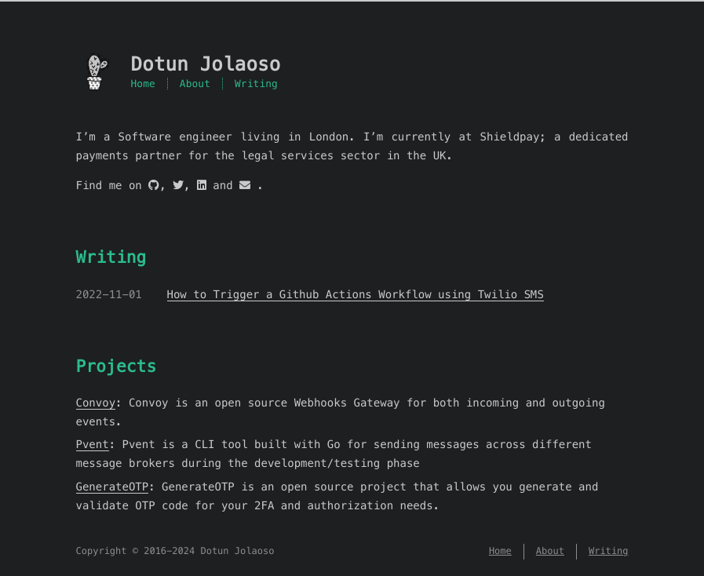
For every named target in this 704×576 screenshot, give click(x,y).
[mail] (244, 185)
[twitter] (178, 185)
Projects (116, 366)
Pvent (92, 444)
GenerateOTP (112, 486)
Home (143, 83)
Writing (256, 83)
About (195, 83)
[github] (153, 185)
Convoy (96, 403)
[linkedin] (201, 185)
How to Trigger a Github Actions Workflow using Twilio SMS (355, 294)
